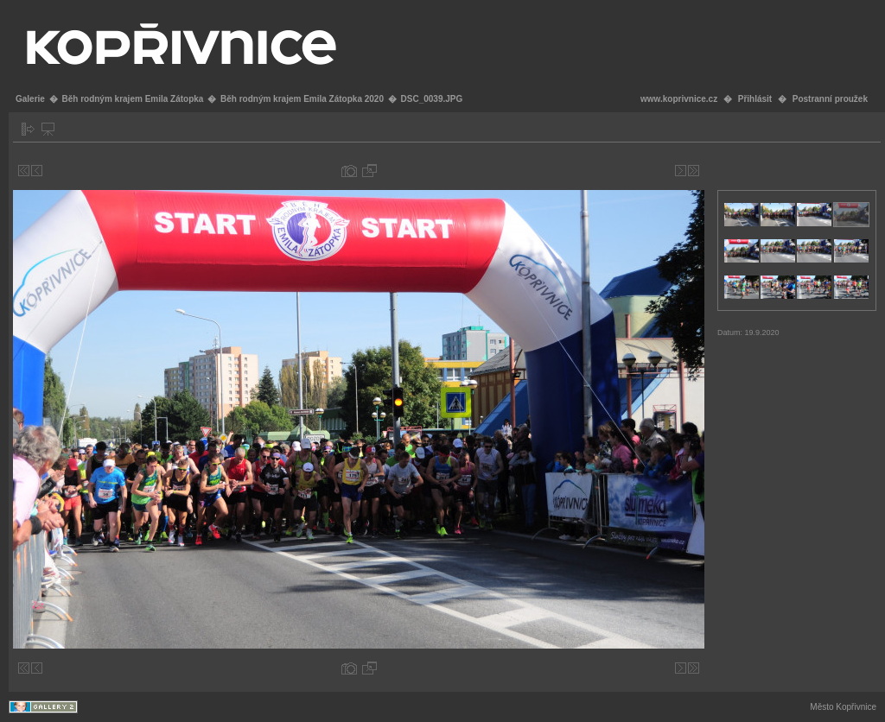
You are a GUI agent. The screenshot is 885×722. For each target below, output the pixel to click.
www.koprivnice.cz (678, 99)
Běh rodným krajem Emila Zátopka (132, 99)
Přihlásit (755, 99)
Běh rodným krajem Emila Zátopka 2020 (302, 99)
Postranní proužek (830, 99)
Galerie (30, 99)
